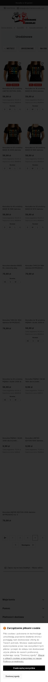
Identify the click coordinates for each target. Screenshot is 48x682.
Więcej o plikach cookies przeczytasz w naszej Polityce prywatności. (23, 658)
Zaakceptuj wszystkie (24, 668)
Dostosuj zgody (12, 676)
